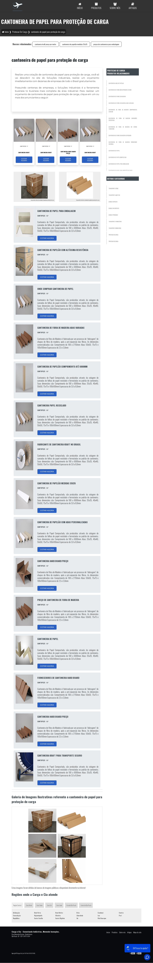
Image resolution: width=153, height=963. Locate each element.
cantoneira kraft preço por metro (45, 44)
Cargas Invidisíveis (114, 208)
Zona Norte (29, 905)
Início (108, 932)
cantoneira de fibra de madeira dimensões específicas (123, 119)
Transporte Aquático (114, 195)
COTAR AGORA (24, 160)
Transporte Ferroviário (115, 222)
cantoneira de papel (114, 151)
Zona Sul (49, 905)
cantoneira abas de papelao (116, 83)
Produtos (114, 932)
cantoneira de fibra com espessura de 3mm (120, 90)
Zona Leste (59, 905)
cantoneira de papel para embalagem (119, 164)
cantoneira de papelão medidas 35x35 (74, 44)
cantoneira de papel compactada (117, 157)
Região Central (17, 905)
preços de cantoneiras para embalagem (106, 44)
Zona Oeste (39, 905)
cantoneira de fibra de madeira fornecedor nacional (123, 143)
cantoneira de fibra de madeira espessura (120, 135)
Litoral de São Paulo (86, 905)
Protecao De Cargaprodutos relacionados (118, 72)
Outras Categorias (116, 178)
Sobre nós (122, 932)
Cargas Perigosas (113, 215)
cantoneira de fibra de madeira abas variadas (121, 103)
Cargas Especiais (113, 202)
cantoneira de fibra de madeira (117, 96)
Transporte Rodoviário (115, 228)
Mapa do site (137, 932)
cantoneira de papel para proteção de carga (120, 170)
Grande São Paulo (71, 905)
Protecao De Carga (113, 235)
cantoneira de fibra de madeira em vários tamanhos (123, 128)
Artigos (129, 932)
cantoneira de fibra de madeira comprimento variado (123, 111)
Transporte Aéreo (113, 188)
